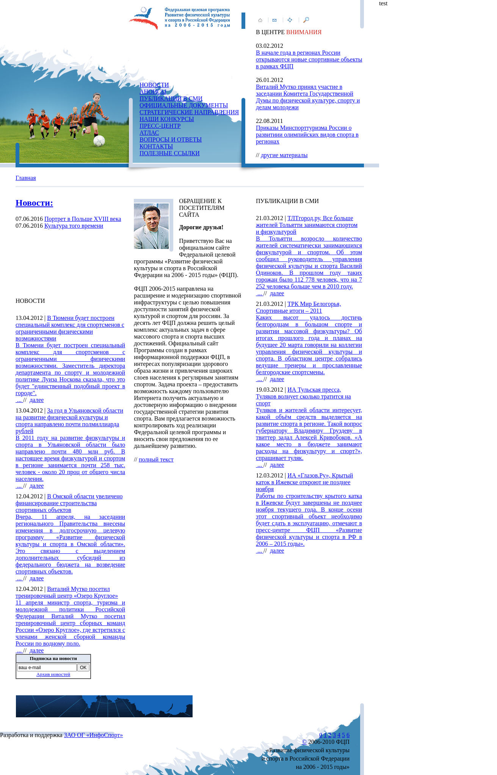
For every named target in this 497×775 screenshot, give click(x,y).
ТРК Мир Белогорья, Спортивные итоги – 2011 (298, 307)
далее (37, 400)
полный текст (156, 459)
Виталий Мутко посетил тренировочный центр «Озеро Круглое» (67, 592)
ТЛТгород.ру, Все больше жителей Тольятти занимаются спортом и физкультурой (306, 225)
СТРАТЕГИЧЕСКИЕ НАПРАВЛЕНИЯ (189, 112)
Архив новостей (53, 674)
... (70, 372)
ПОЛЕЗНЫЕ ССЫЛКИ (170, 153)
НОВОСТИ (154, 85)
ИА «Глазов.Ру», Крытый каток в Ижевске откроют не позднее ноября (304, 482)
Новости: (34, 203)
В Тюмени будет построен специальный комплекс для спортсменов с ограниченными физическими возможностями (70, 328)
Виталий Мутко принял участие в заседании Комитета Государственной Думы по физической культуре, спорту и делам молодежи (308, 96)
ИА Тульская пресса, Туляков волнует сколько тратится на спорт (303, 396)
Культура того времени (73, 225)
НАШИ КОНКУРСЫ (167, 119)
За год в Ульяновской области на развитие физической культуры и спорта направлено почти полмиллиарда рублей (69, 420)
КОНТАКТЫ (156, 146)
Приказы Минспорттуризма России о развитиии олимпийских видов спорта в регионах (307, 134)
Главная (26, 178)
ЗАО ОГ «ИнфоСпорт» (93, 735)
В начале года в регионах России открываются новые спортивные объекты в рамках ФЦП (309, 59)
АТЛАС (149, 132)
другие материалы (284, 155)
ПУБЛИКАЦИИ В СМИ (171, 98)
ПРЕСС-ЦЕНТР (160, 126)
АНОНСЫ (153, 91)
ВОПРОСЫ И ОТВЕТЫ (171, 139)
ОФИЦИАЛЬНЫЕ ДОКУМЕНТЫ (184, 105)
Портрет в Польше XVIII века (82, 219)
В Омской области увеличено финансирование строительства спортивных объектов (69, 503)
